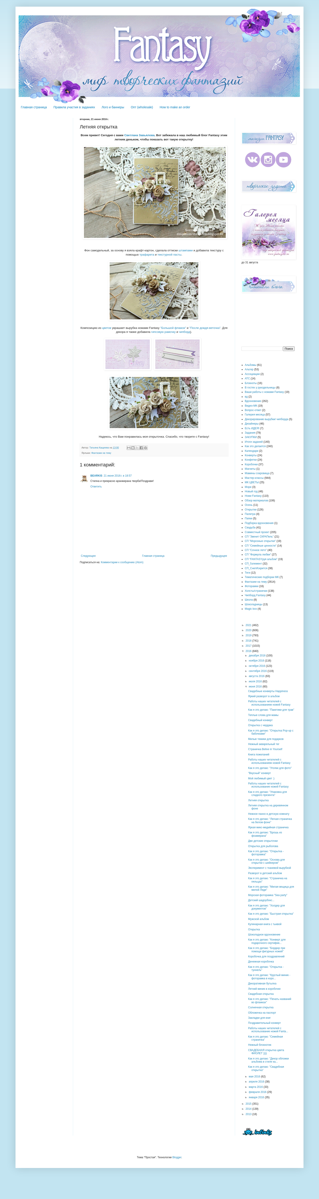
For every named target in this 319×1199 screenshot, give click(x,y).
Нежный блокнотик (259, 1044)
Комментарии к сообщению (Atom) (122, 562)
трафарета (147, 254)
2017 (249, 645)
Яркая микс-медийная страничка (268, 827)
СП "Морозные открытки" (260, 541)
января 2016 (257, 1097)
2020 (249, 630)
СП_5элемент (253, 563)
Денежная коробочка (261, 961)
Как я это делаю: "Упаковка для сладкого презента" (267, 793)
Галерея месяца (255, 414)
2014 (249, 1108)
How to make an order (175, 107)
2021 (249, 625)
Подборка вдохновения (259, 523)
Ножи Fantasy (253, 495)
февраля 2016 (258, 1092)
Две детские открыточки (263, 840)
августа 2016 (257, 676)
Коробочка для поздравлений (266, 956)
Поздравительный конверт (264, 1022)
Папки (248, 518)
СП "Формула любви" (258, 554)
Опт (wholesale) (142, 107)
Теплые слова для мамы (263, 715)
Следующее (88, 555)
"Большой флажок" (173, 328)
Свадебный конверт (260, 720)
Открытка (254, 929)
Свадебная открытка (261, 993)
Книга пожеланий (258, 754)
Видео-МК (251, 405)
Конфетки (251, 459)
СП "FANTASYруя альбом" (261, 559)
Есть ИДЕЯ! (252, 428)
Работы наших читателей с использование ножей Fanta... (268, 1030)
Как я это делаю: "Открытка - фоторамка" (266, 853)
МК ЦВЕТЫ (252, 482)
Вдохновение (253, 401)
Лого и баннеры (113, 107)
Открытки (251, 509)
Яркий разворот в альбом (264, 696)
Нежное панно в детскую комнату (268, 813)
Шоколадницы (253, 604)
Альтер (249, 369)
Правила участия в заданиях (74, 107)
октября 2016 (257, 665)
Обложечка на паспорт (262, 1012)
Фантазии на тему (101, 453)
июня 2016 (256, 686)
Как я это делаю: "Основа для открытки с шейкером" (266, 861)
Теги (247, 572)
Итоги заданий (254, 441)
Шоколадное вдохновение (264, 934)
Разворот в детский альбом (265, 873)
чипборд (184, 332)
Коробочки (251, 464)
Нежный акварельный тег (263, 744)
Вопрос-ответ (253, 410)
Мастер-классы (254, 477)
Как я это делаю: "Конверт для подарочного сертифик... (267, 941)
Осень (249, 504)
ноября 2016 (257, 660)
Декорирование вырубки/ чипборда (266, 419)
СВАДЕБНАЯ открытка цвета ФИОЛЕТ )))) (266, 1052)
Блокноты (251, 383)
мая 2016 (255, 1076)
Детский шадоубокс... (261, 900)
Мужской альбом (258, 919)
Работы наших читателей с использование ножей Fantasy (268, 785)
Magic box (251, 608)
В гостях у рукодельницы (260, 387)
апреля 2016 (257, 1081)
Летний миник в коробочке (264, 988)
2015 (249, 1103)
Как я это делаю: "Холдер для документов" (266, 907)
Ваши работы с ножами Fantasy (264, 392)
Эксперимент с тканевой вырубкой (269, 867)
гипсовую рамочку (163, 332)
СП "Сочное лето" (256, 550)
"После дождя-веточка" (204, 328)
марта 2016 (256, 1086)
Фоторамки (251, 586)
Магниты (250, 468)
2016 (249, 651)
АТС (247, 378)
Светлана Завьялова (139, 135)
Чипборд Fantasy (255, 595)
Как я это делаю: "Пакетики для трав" (271, 709)
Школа (249, 599)
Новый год (251, 491)
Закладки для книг (259, 1017)
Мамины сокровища (257, 473)
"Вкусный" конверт (259, 773)
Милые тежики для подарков (266, 739)
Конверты (251, 455)
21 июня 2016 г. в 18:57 (118, 475)
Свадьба (250, 527)
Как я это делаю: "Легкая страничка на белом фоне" (270, 820)
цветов (106, 328)
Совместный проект (257, 532)
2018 (249, 640)
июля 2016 (256, 681)
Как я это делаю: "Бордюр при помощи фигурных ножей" (266, 950)
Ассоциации (252, 374)
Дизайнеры (252, 423)
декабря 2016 (257, 655)
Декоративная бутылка (262, 983)
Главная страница (34, 107)
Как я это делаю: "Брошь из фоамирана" (265, 834)
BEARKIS (96, 475)
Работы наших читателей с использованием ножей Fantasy (269, 703)
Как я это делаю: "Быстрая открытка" (271, 913)
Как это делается (255, 446)
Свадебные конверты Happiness (268, 691)
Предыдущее (219, 555)
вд (246, 396)
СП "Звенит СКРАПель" (259, 536)
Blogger (176, 1157)
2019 (249, 635)
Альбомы (250, 365)
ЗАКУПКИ (251, 437)
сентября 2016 (258, 671)
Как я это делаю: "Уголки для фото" (270, 768)
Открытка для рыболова (263, 846)
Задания (250, 432)
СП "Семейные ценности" (260, 545)
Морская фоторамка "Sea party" (267, 895)
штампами (186, 250)
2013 (249, 1114)
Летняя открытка (258, 800)
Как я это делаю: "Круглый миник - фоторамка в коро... (269, 977)
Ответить (96, 486)
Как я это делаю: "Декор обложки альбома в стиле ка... (268, 1060)
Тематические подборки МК (262, 577)
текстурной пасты (169, 254)
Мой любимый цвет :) (261, 778)
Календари (251, 450)
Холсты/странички (256, 590)
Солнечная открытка (261, 1007)
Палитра (250, 514)
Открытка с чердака (260, 725)
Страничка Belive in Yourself (265, 749)
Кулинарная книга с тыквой (265, 924)
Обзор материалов (256, 500)
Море (248, 487)
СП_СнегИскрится (256, 568)
